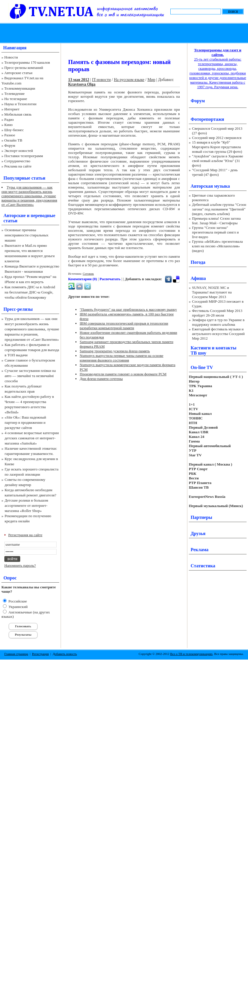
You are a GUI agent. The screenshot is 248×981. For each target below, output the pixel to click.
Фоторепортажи (207, 119)
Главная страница (16, 654)
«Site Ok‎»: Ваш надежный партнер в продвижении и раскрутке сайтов (25, 422)
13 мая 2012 (78, 80)
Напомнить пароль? (20, 565)
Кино (8, 125)
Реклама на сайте (18, 166)
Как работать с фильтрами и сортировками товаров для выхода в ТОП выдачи (32, 349)
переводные (43, 215)
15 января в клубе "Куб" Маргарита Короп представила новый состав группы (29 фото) (217, 147)
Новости (11, 57)
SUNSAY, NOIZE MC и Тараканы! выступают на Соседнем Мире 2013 (212, 292)
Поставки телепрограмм (23, 156)
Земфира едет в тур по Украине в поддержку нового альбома (218, 322)
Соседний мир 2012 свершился (216, 137)
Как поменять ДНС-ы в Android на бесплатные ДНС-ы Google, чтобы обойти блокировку (30, 292)
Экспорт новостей (18, 150)
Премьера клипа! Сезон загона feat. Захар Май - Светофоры (216, 220)
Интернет (12, 109)
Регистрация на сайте (25, 535)
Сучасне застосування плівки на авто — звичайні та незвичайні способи (30, 375)
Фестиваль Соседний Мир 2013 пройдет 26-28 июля (217, 312)
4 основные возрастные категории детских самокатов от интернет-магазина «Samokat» (32, 438)
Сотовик (88, 273)
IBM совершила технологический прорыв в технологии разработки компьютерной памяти (124, 325)
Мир (151, 80)
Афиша (198, 278)
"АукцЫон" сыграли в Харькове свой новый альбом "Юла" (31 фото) (217, 160)
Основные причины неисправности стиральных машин (27, 235)
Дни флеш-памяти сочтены (101, 378)
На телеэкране (15, 99)
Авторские (14, 215)
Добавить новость (65, 654)
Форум (9, 145)
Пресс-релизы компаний (23, 67)
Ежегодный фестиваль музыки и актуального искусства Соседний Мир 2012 (218, 333)
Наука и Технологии (20, 104)
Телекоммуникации (19, 88)
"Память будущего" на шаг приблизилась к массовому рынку (128, 309)
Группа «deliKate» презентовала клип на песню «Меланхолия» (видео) (217, 246)
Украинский (18, 607)
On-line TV (202, 367)
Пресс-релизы (18, 309)
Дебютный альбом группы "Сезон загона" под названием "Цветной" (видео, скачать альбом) (219, 209)
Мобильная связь (17, 114)
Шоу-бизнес (14, 130)
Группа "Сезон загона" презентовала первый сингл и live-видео (215, 232)
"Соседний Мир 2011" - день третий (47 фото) (215, 172)
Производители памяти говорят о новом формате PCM (123, 374)
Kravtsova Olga (82, 84)
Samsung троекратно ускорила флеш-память (115, 351)
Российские (17, 601)
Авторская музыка (210, 186)
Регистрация (40, 654)
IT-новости (101, 80)
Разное (9, 135)
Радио (9, 119)
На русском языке (129, 80)
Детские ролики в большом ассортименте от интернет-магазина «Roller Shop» (26, 505)
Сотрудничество (17, 161)
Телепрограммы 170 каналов (27, 62)
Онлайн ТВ (13, 140)
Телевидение (14, 93)
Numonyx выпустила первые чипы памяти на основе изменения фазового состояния (121, 357)
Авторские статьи (18, 73)
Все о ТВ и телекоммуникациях (191, 654)
